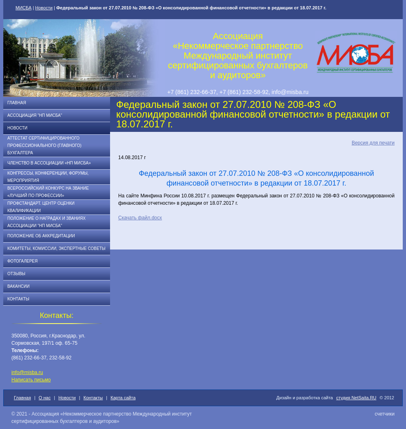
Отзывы (16, 273)
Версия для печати (373, 143)
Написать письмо (31, 380)
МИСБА (23, 7)
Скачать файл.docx (140, 218)
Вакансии (18, 286)
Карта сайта (122, 397)
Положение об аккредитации (41, 236)
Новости (44, 7)
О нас (45, 397)
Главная (16, 103)
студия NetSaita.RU (356, 397)
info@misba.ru (27, 372)
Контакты (18, 299)
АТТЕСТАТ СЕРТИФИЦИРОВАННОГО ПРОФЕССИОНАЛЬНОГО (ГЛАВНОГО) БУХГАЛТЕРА (44, 145)
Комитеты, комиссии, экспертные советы (56, 248)
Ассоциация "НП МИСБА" (34, 115)
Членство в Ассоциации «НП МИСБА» (49, 163)
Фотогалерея (22, 261)
